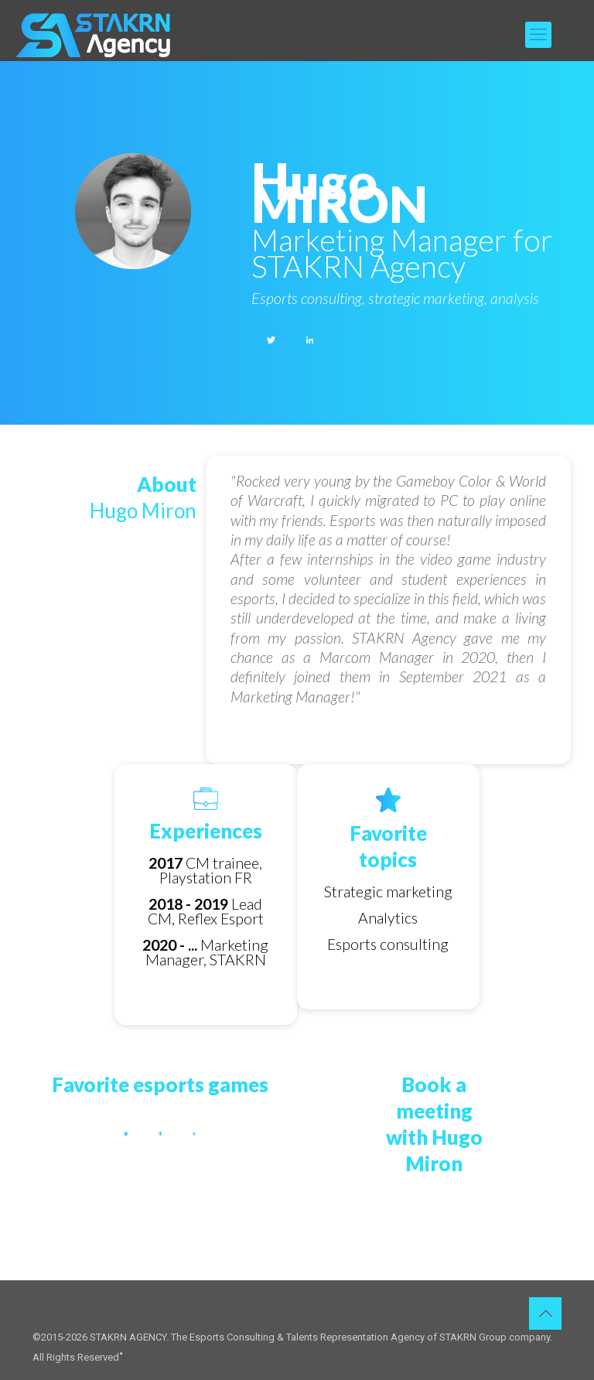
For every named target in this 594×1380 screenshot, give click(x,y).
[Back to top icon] (545, 1313)
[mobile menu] (538, 35)
